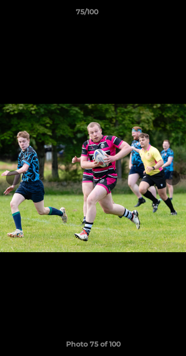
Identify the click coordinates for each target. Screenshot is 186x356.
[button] (150, 14)
